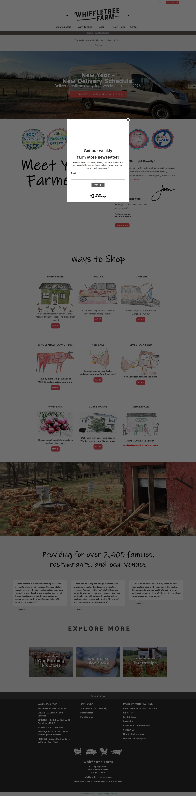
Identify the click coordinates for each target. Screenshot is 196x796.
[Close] (128, 120)
